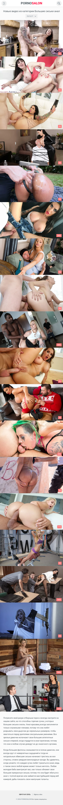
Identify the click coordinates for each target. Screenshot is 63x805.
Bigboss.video (38, 794)
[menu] (4, 3)
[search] (59, 3)
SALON (31, 3)
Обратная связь (25, 794)
